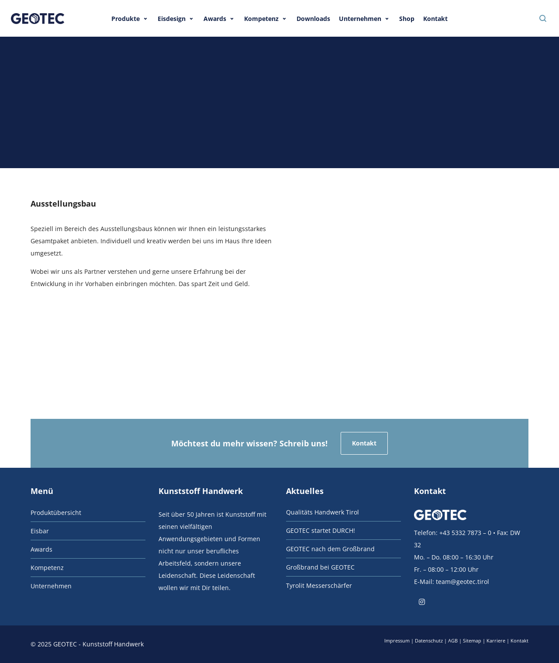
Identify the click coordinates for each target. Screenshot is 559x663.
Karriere (496, 640)
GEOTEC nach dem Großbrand (330, 549)
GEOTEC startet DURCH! (320, 530)
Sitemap (472, 640)
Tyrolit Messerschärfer (319, 585)
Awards (215, 18)
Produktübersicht (56, 512)
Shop (406, 18)
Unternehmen (360, 18)
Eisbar (40, 531)
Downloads (313, 18)
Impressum (397, 640)
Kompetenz (261, 18)
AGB (453, 640)
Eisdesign (172, 18)
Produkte (125, 18)
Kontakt (435, 18)
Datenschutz (429, 640)
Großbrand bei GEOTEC (320, 567)
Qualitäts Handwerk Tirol (322, 512)
